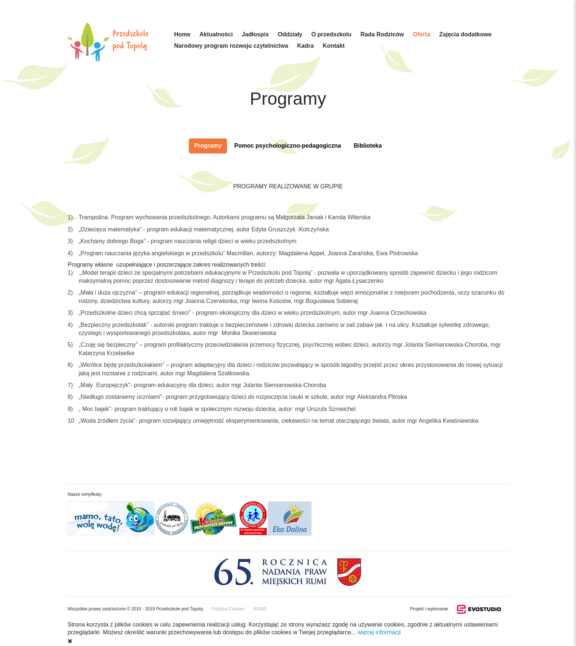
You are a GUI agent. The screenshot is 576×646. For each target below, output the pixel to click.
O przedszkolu (331, 34)
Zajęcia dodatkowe (465, 34)
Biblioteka (368, 145)
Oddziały (290, 34)
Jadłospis (255, 34)
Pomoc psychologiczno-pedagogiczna (287, 145)
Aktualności (216, 34)
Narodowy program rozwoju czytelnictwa (231, 46)
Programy (208, 145)
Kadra (305, 46)
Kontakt (334, 46)
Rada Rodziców (382, 34)
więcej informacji (378, 632)
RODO (260, 608)
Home (182, 34)
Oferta (421, 34)
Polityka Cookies (228, 608)
